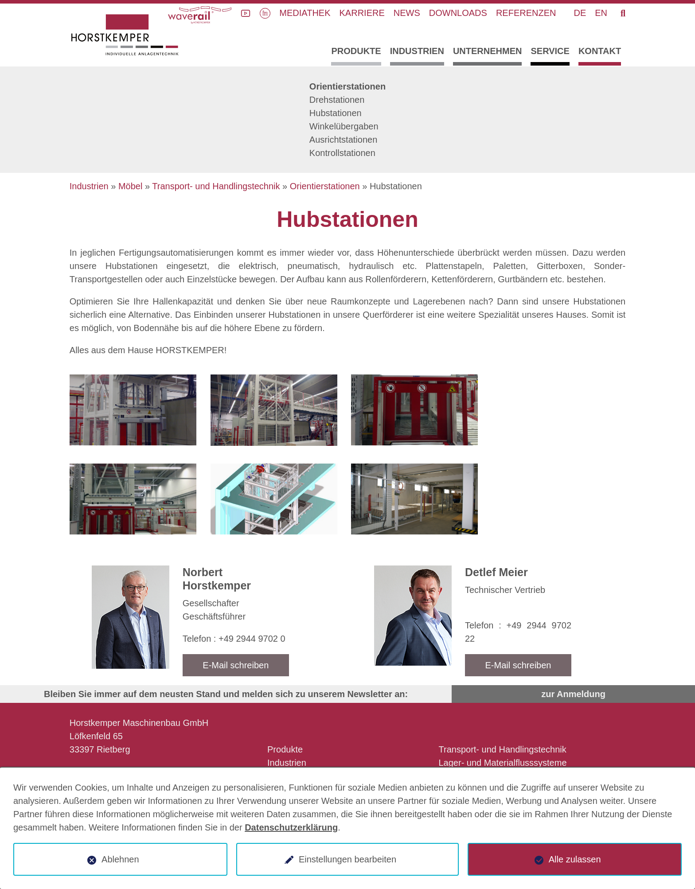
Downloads (458, 13)
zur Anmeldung (573, 694)
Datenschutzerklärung (291, 827)
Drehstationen (337, 100)
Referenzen (526, 13)
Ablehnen (120, 859)
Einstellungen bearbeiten (347, 859)
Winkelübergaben (344, 126)
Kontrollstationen (342, 153)
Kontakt (599, 51)
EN (601, 13)
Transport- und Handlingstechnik (216, 186)
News (407, 13)
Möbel (130, 186)
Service (550, 51)
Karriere (362, 13)
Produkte (356, 51)
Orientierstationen (347, 86)
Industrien (417, 51)
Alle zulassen (575, 859)
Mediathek (304, 13)
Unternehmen (487, 51)
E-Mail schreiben (236, 665)
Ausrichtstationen (343, 139)
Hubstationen (335, 113)
